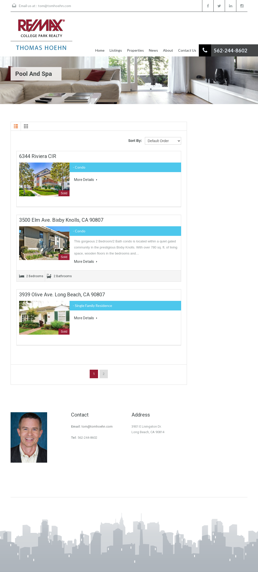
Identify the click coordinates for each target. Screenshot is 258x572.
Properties (135, 50)
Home (100, 50)
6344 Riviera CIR (37, 156)
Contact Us (187, 50)
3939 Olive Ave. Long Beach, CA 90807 (62, 295)
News (153, 50)
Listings (116, 50)
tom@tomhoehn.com (54, 6)
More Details (85, 180)
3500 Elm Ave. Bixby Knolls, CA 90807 (61, 220)
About (168, 50)
